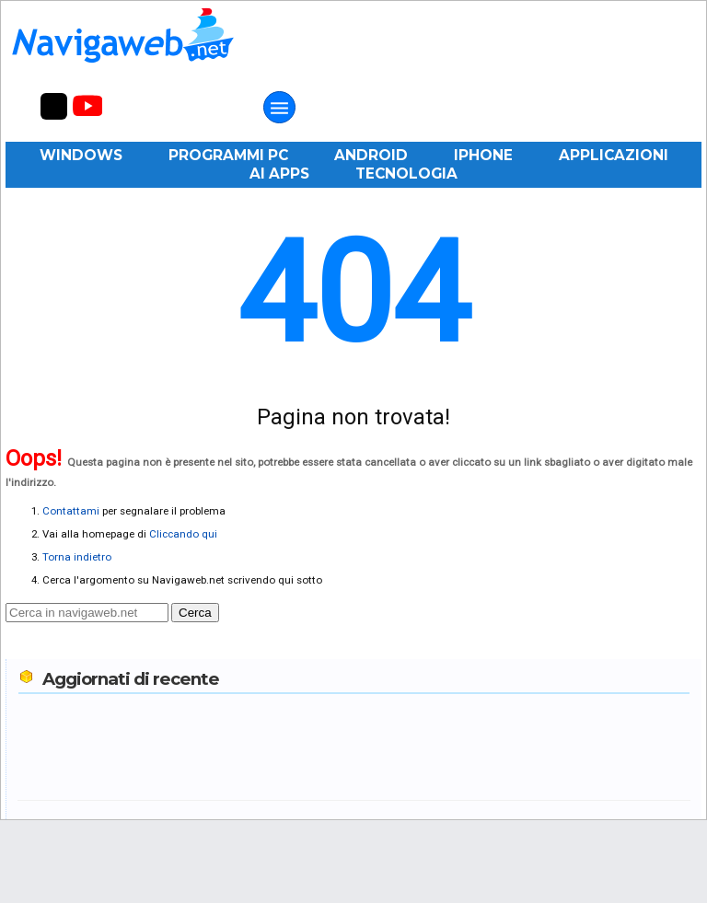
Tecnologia (406, 173)
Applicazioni (613, 155)
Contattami (70, 510)
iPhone (483, 155)
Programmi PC (228, 155)
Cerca (195, 612)
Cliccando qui (183, 533)
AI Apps (279, 173)
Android (371, 155)
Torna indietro (76, 556)
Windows (81, 155)
